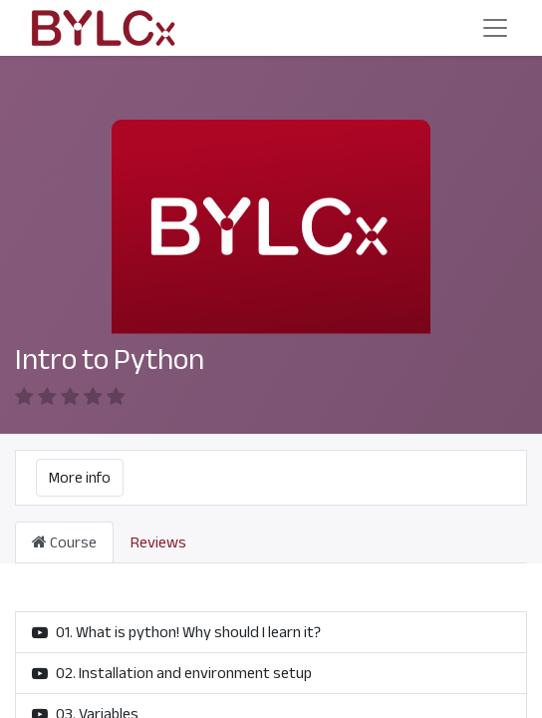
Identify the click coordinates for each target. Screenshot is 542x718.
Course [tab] (64, 542)
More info (80, 478)
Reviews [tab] (158, 542)
